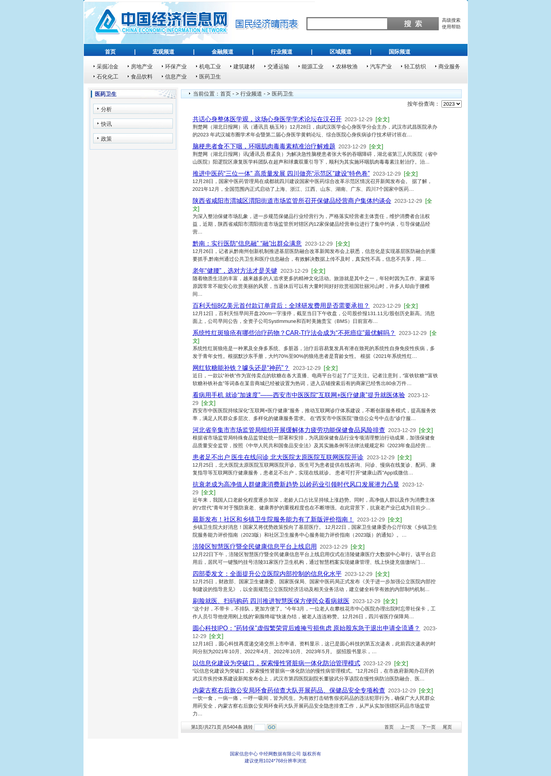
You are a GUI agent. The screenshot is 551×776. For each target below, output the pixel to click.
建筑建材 (244, 66)
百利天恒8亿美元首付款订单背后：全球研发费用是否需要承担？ (281, 305)
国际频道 (399, 52)
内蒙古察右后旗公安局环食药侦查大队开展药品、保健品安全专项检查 (289, 690)
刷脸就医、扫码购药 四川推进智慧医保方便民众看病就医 (271, 601)
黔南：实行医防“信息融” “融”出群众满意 (247, 243)
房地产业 (142, 66)
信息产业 (176, 76)
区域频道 (340, 52)
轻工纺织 (415, 66)
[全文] (382, 119)
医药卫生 (210, 76)
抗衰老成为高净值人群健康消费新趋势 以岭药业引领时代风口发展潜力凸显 (296, 484)
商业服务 (449, 66)
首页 (110, 52)
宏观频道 (163, 52)
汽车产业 (381, 66)
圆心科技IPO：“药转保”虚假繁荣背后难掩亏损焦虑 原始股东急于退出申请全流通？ (307, 628)
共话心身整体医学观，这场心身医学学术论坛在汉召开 (267, 119)
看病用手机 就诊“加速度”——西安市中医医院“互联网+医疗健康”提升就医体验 (299, 395)
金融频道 (222, 52)
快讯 (106, 124)
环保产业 (176, 66)
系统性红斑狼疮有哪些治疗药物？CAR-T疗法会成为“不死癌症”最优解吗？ (294, 333)
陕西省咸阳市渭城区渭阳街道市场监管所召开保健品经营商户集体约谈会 (292, 200)
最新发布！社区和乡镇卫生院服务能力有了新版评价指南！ (273, 519)
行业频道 (281, 52)
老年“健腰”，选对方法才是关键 (235, 270)
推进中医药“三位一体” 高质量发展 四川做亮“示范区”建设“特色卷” (281, 173)
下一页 (429, 727)
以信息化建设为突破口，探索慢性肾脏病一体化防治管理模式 (276, 663)
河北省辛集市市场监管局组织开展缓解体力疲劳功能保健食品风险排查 (289, 430)
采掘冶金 (107, 66)
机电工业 (210, 66)
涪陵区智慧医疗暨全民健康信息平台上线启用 (255, 546)
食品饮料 (142, 76)
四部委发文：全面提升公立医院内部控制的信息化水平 (267, 573)
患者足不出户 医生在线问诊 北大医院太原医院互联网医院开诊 (278, 457)
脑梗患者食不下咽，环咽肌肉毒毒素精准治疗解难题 (264, 146)
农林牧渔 (347, 66)
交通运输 (278, 66)
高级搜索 (451, 20)
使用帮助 (451, 27)
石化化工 (107, 76)
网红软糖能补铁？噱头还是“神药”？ (241, 367)
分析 (106, 109)
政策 (106, 139)
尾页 (447, 727)
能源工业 (312, 66)
